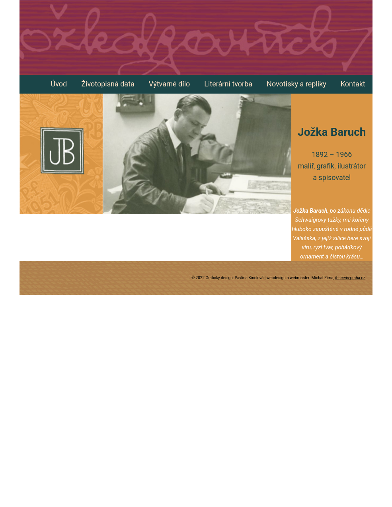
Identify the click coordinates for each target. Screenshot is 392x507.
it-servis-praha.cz (350, 278)
